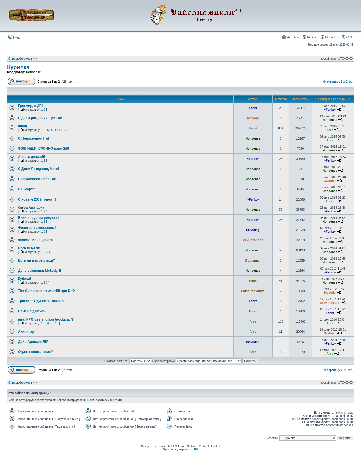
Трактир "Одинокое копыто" (41, 301)
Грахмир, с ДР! (30, 106)
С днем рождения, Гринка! (40, 118)
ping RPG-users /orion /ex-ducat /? (46, 319)
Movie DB (330, 37)
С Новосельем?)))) (33, 138)
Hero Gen (291, 37)
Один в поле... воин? (35, 352)
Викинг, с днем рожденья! (39, 218)
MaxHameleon (253, 240)
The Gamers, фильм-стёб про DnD (46, 291)
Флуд (22, 126)
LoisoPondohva (253, 291)
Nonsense (33, 72)
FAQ (347, 37)
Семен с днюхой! (32, 311)
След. (349, 81)
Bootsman (253, 260)
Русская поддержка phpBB (180, 449)
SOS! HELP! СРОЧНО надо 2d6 (43, 149)
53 (52, 130)
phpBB (171, 446)
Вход (14, 37)
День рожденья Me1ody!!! (39, 271)
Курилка (18, 67)
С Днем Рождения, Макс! (38, 169)
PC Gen (310, 37)
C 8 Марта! (27, 189)
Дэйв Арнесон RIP (33, 342)
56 (64, 130)
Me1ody (253, 118)
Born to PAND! (29, 248)
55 (60, 130)
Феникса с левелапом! (37, 228)
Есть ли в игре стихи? (36, 260)
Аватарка (36, 208)
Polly (252, 280)
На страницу (331, 81)
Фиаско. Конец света (35, 240)
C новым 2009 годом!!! (37, 199)
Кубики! (24, 279)
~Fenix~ (253, 108)
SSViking (252, 230)
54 (56, 130)
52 (48, 130)
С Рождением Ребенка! (37, 179)
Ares (329, 130)
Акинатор (26, 332)
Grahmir (330, 180)
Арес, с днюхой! (31, 157)
